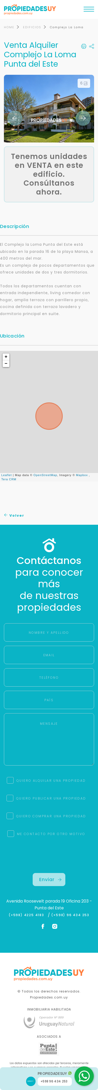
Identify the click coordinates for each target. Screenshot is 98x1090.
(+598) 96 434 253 (70, 915)
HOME (9, 27)
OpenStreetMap (45, 475)
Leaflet (6, 475)
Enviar (50, 879)
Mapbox (82, 475)
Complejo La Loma (67, 27)
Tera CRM (8, 479)
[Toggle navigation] (89, 10)
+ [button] (6, 357)
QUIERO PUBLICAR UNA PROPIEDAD (51, 798)
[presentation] (49, 863)
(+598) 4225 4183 (28, 915)
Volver (14, 515)
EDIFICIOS (32, 27)
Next (83, 118)
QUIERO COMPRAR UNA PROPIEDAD (51, 816)
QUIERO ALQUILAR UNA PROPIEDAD (51, 780)
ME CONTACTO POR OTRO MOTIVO (51, 834)
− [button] (6, 364)
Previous (14, 118)
